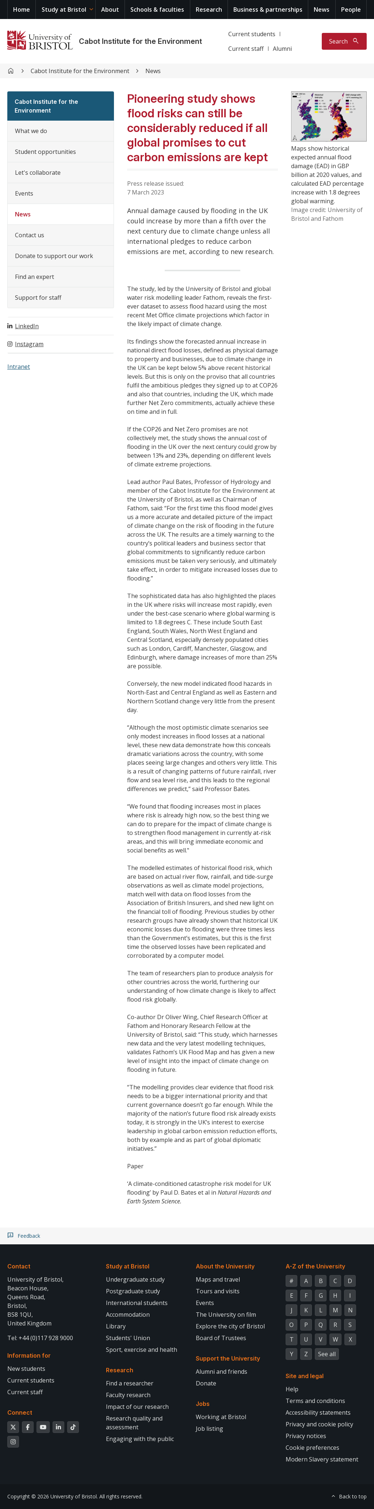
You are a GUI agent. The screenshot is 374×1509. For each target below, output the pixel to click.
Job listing (209, 1429)
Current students (251, 34)
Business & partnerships (267, 9)
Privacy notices (306, 1436)
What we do (31, 131)
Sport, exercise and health (141, 1350)
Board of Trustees (221, 1338)
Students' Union (128, 1338)
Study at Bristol (64, 9)
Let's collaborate (38, 173)
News (321, 9)
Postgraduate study (133, 1291)
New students (26, 1369)
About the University (225, 1266)
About (110, 9)
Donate (206, 1383)
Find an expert (34, 277)
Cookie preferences (312, 1448)
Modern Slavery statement (322, 1459)
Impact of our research (137, 1407)
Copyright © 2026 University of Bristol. (52, 1496)
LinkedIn (27, 326)
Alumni (282, 49)
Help (292, 1389)
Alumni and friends (221, 1372)
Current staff (246, 49)
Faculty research (128, 1395)
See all (327, 1354)
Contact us (29, 235)
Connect (19, 1412)
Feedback (29, 1235)
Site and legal (305, 1376)
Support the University (228, 1358)
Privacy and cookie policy (319, 1424)
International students (137, 1303)
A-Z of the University (315, 1266)
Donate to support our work (54, 256)
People (351, 9)
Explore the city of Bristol (230, 1326)
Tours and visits (218, 1291)
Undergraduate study (135, 1279)
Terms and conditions (315, 1401)
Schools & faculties (157, 9)
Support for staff (38, 298)
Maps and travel (218, 1279)
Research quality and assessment (134, 1422)
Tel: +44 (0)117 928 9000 (40, 1338)
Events (24, 193)
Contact (18, 1266)
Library (116, 1326)
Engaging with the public (140, 1439)
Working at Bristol (221, 1417)
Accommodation (128, 1315)
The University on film (226, 1315)
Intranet (18, 367)
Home (21, 9)
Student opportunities (45, 152)
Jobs (203, 1403)
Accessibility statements (318, 1412)
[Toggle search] (344, 41)
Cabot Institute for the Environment (140, 41)
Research (209, 9)
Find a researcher (129, 1383)
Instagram (29, 344)
